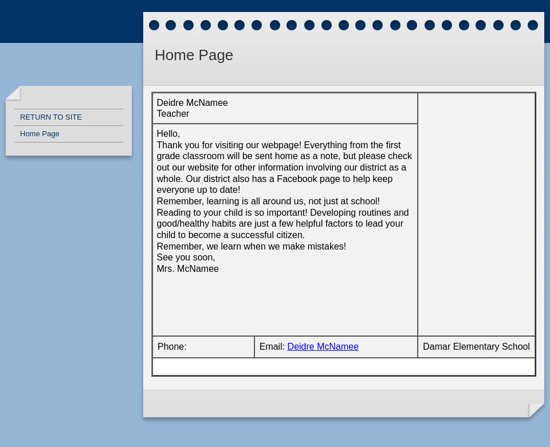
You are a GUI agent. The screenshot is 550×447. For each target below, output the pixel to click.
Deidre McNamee (323, 346)
